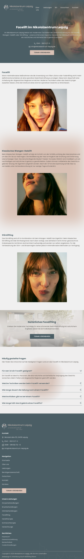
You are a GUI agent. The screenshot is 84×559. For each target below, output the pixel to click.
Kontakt (75, 7)
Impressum (6, 537)
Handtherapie (7, 519)
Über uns (37, 8)
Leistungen (47, 7)
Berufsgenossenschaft (11, 472)
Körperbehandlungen (10, 503)
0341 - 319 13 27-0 (42, 43)
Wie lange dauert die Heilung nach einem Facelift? (42, 390)
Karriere (5, 484)
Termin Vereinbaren (42, 52)
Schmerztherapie (9, 523)
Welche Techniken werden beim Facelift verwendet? (42, 383)
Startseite (6, 460)
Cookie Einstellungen (9, 545)
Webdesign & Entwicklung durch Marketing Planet (19, 557)
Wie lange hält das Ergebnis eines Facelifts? (42, 403)
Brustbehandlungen (9, 507)
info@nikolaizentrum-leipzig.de (42, 46)
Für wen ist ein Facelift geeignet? (42, 370)
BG (56, 7)
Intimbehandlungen (9, 511)
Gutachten (64, 7)
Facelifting (6, 515)
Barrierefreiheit (7, 542)
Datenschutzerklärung (9, 539)
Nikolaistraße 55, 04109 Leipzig (15, 437)
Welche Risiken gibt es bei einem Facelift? (42, 396)
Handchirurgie (7, 527)
